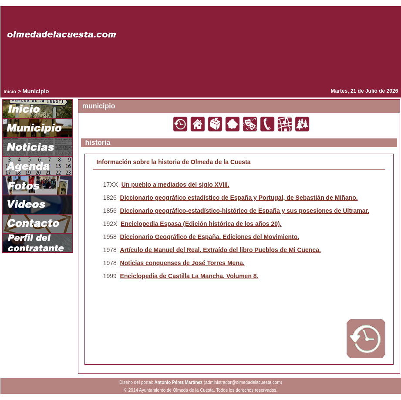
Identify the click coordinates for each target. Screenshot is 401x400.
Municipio (37, 128)
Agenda (37, 166)
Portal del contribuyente (37, 243)
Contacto (37, 224)
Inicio (9, 91)
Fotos (37, 185)
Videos (37, 205)
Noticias (37, 147)
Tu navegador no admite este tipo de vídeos (200, 62)
